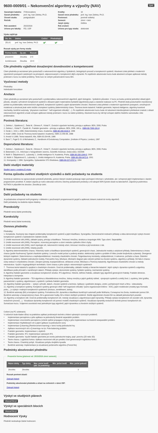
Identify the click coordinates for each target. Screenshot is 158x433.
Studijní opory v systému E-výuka (17, 170)
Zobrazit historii (13, 379)
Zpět (151, 5)
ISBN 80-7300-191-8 (90, 128)
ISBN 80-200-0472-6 (79, 157)
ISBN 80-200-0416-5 (61, 131)
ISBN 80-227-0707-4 (67, 160)
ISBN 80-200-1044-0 (78, 155)
